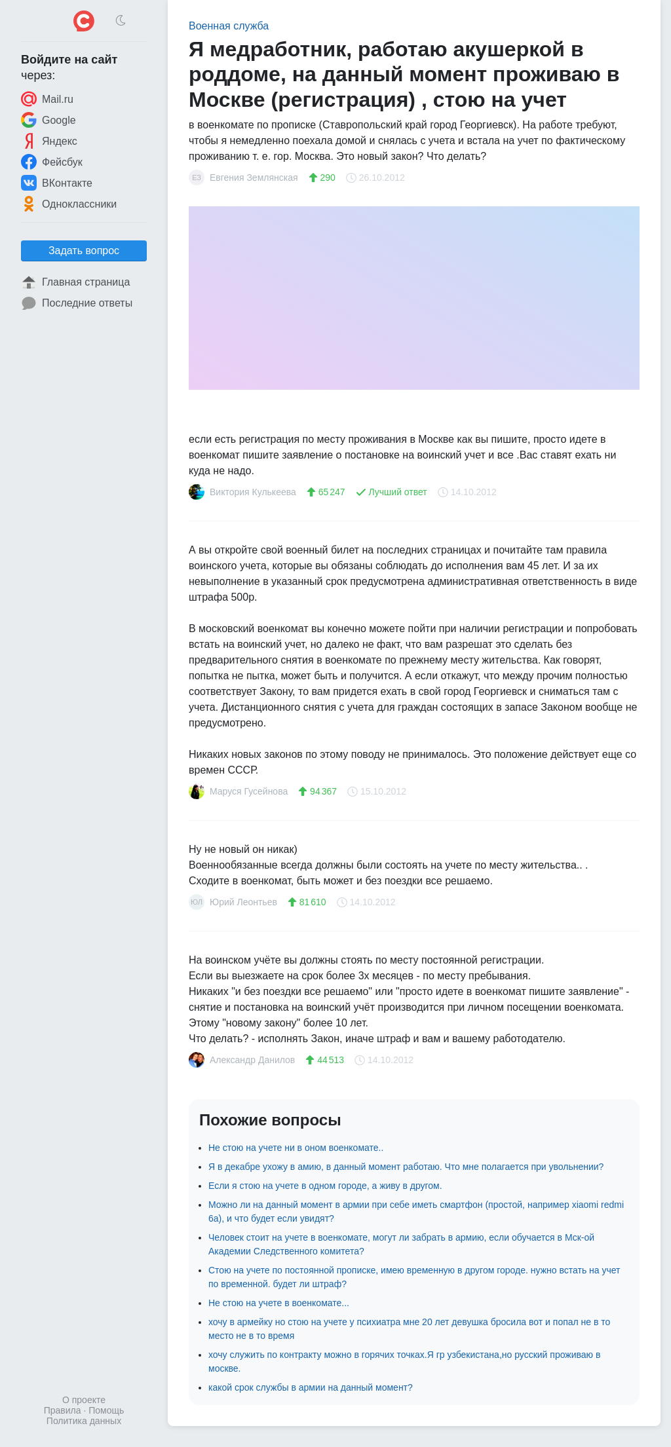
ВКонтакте (56, 183)
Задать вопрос (83, 250)
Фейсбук (52, 162)
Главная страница (75, 282)
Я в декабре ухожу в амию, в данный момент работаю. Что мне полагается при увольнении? (406, 1166)
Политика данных (84, 1421)
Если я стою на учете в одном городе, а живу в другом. (325, 1185)
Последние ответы (76, 303)
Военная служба (229, 25)
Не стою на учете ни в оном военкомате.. (295, 1147)
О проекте (83, 1400)
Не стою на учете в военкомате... (278, 1303)
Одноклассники (69, 204)
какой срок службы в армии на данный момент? (310, 1387)
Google (48, 120)
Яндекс (49, 141)
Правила (62, 1410)
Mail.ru (47, 99)
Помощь (106, 1410)
